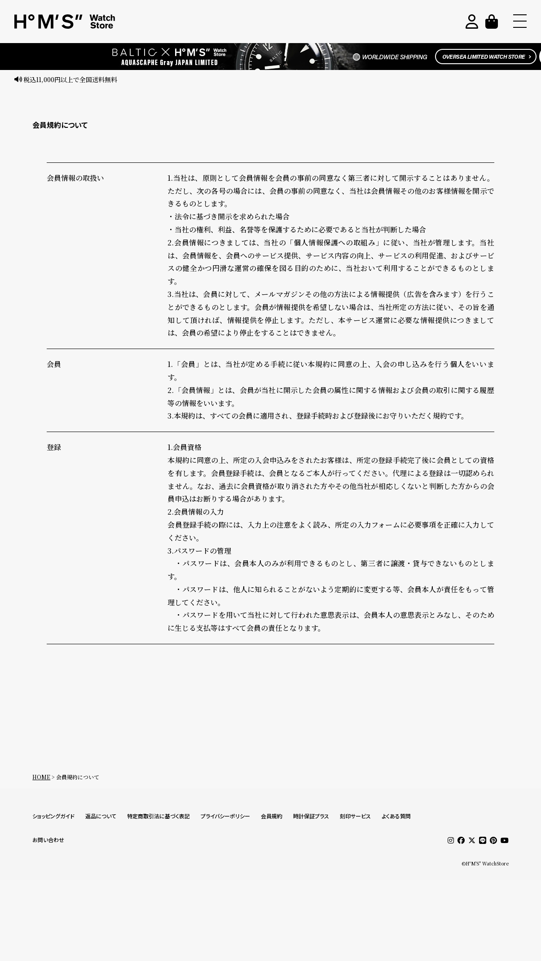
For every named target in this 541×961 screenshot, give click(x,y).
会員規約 (271, 816)
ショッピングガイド (53, 816)
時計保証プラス (311, 816)
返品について (100, 816)
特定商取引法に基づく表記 (158, 816)
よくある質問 (396, 816)
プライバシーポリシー (225, 816)
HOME (41, 777)
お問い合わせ (48, 840)
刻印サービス (355, 816)
